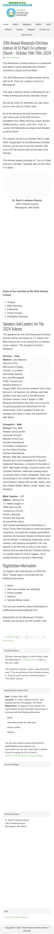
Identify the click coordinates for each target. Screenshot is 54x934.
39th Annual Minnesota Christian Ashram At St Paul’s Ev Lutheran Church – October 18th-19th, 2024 (27, 48)
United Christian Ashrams (16, 917)
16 (43, 636)
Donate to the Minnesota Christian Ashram (24, 756)
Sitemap (27, 931)
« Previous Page (11, 637)
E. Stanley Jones (28, 660)
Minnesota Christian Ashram (35, 928)
